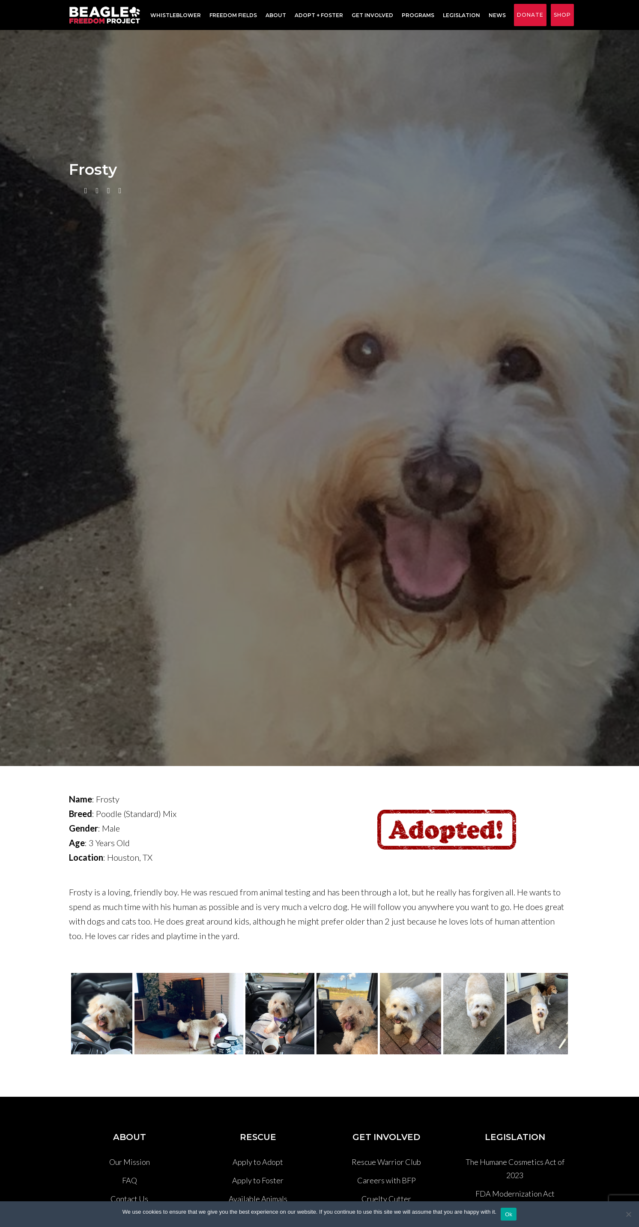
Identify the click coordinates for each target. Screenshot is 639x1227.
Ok (508, 1214)
